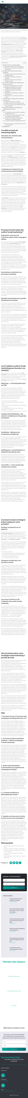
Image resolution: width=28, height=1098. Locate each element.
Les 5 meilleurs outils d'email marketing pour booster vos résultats (13, 83)
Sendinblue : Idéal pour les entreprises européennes (13, 90)
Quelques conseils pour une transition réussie (14, 103)
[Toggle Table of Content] (23, 63)
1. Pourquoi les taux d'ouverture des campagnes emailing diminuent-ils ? (15, 113)
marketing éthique (18, 626)
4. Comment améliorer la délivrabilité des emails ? (15, 121)
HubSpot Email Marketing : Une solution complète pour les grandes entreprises (13, 87)
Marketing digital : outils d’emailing (12, 856)
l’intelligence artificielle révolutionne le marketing (14, 594)
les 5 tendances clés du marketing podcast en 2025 (16, 948)
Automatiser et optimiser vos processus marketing (13, 77)
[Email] (3, 1085)
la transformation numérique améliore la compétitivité (13, 319)
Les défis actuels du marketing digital (11, 65)
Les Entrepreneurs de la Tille (14, 991)
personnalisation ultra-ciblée (15, 475)
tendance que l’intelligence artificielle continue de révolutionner (14, 267)
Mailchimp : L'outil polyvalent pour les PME (13, 85)
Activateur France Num (14, 976)
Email (2, 1089)
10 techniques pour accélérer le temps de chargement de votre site (17, 939)
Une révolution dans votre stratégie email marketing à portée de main (12, 108)
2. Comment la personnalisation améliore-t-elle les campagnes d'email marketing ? (14, 115)
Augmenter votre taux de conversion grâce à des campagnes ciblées (15, 74)
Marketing (7, 30)
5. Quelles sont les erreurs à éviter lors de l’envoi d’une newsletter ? (15, 124)
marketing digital (15, 496)
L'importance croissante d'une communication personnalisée (14, 68)
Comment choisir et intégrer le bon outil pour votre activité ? (13, 99)
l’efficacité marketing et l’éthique (16, 194)
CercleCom (14, 1005)
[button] (26, 1)
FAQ (4, 110)
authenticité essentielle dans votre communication (13, 634)
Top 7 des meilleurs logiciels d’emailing (13, 853)
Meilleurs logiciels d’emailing (11, 849)
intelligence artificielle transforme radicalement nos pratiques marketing (13, 187)
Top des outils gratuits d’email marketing (13, 846)
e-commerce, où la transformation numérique (13, 161)
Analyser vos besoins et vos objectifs (12, 101)
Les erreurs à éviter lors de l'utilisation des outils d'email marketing (15, 105)
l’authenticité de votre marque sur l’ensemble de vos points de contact (14, 345)
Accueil (2, 30)
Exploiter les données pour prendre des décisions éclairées (13, 80)
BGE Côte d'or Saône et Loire (14, 1028)
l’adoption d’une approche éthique (18, 291)
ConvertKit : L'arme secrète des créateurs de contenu (14, 96)
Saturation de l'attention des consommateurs (14, 66)
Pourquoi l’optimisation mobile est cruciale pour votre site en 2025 (17, 920)
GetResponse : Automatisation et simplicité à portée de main (14, 93)
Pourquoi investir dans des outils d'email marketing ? (12, 71)
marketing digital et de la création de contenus (13, 37)
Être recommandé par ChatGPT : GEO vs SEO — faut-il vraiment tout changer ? (17, 910)
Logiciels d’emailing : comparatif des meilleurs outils (15, 851)
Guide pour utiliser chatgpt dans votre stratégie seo (17, 929)
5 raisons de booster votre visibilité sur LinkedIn (16, 899)
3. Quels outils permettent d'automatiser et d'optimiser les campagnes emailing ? (14, 118)
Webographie (6, 126)
